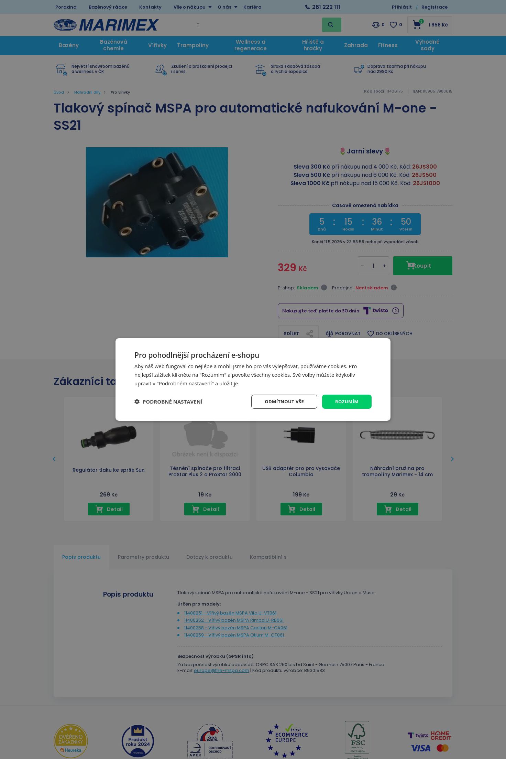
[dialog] (253, 379)
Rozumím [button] (346, 401)
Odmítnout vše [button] (281, 401)
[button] (168, 401)
